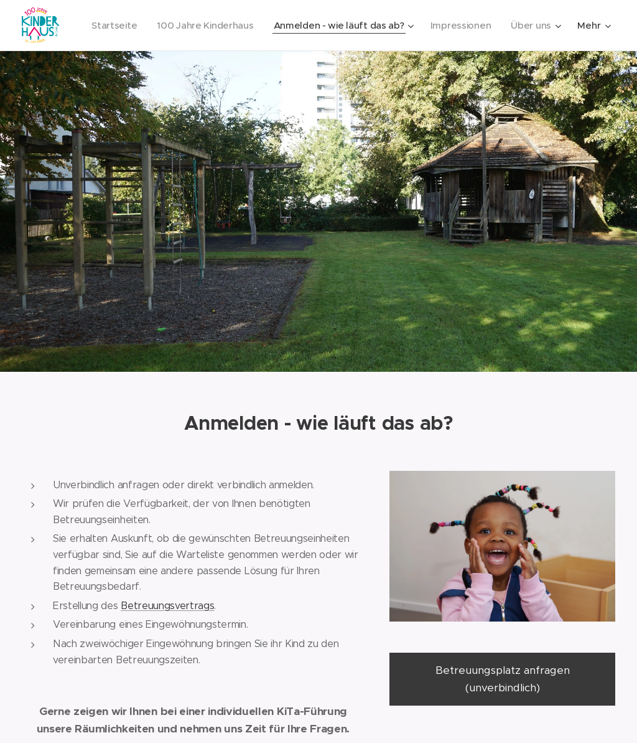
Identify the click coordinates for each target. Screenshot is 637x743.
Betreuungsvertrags (167, 605)
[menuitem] (112, 25)
